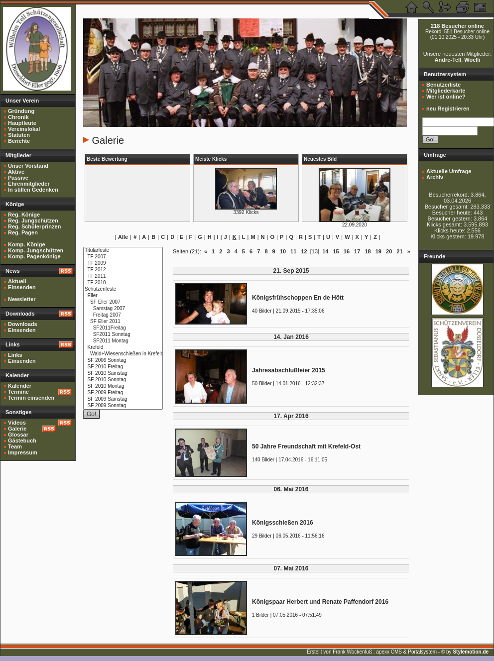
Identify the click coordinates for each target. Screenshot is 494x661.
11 (293, 251)
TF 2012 (123, 270)
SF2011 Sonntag (123, 334)
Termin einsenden (31, 398)
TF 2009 (123, 263)
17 (357, 251)
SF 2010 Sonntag (123, 380)
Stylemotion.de (471, 652)
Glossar (18, 435)
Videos (17, 423)
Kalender (19, 386)
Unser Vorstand (28, 166)
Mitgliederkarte (445, 91)
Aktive (16, 172)
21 (399, 251)
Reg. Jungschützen (33, 220)
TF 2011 (123, 276)
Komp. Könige (26, 244)
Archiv (434, 177)
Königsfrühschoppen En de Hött (298, 297)
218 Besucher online (457, 26)
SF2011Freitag (123, 328)
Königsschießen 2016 (282, 522)
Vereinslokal (24, 129)
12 (304, 251)
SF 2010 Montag (123, 386)
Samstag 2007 (123, 309)
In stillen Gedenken (33, 190)
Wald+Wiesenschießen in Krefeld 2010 (123, 354)
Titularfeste (123, 250)
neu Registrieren (448, 108)
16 (347, 251)
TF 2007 (123, 257)
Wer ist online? (446, 97)
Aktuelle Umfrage (448, 171)
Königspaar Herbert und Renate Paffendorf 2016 (320, 601)
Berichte (19, 141)
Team (15, 446)
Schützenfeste (123, 289)
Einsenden (22, 287)
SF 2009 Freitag (123, 393)
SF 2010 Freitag (123, 367)
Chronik (18, 117)
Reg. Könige (24, 215)
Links (15, 355)
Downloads (22, 324)
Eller (123, 296)
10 (283, 251)
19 (378, 251)
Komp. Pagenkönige (34, 256)
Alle (123, 237)
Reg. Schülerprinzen (34, 226)
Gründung (21, 111)
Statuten (19, 135)
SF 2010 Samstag (123, 373)
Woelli (472, 60)
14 (325, 251)
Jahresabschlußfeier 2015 (288, 370)
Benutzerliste (443, 85)
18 (367, 251)
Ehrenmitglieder (29, 184)
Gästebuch (22, 440)
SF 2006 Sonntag (123, 360)
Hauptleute (22, 123)
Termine (18, 392)
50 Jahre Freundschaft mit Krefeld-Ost (306, 446)
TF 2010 (123, 283)
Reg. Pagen (23, 232)
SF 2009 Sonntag (123, 406)
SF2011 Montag (123, 341)
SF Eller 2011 (123, 322)
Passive (18, 178)
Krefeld (123, 347)
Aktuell (17, 281)
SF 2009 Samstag (123, 399)
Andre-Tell (448, 60)
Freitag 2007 (123, 315)
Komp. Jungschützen (35, 250)
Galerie (17, 429)
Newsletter (22, 299)
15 (336, 251)
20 (389, 251)
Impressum (22, 452)
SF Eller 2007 (123, 302)
